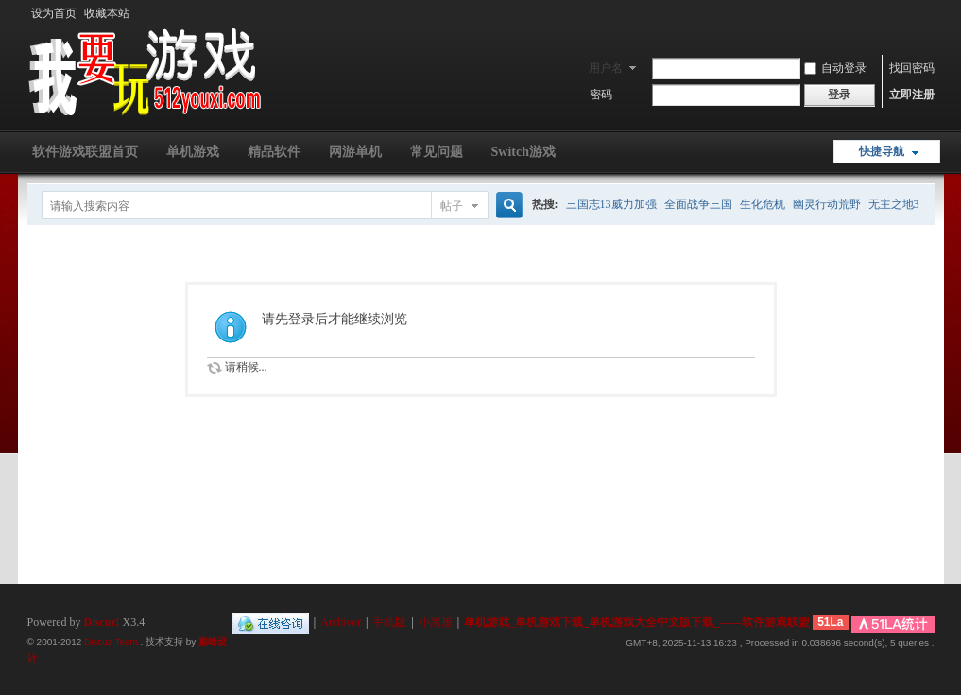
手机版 (389, 622)
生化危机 (762, 204)
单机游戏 (192, 152)
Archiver (340, 622)
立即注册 (912, 94)
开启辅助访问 (930, 13)
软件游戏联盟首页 (85, 152)
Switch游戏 (523, 152)
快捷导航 (881, 151)
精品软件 (274, 152)
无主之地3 (893, 204)
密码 (601, 94)
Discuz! (102, 622)
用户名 (606, 68)
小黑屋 (436, 622)
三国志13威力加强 (611, 204)
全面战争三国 (698, 204)
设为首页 (54, 13)
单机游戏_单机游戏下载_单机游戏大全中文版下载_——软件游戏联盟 (637, 622)
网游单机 (355, 152)
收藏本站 (106, 13)
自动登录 (835, 68)
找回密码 (912, 68)
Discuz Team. (112, 641)
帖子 (451, 206)
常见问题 (436, 152)
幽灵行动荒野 (827, 204)
